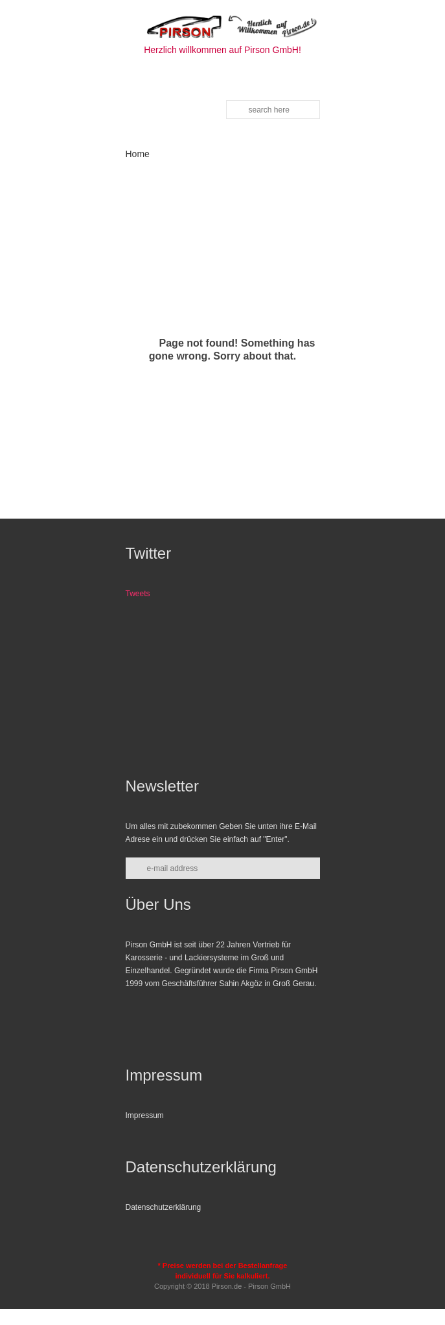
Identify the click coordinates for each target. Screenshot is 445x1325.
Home (138, 154)
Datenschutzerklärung (163, 1207)
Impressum (145, 1115)
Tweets (138, 593)
